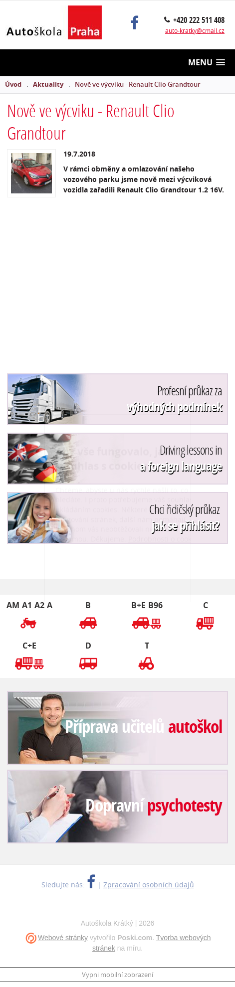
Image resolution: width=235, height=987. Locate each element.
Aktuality (48, 84)
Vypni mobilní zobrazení (117, 974)
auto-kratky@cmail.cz (195, 30)
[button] (206, 62)
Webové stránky (63, 938)
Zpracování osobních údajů (148, 884)
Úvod (13, 84)
